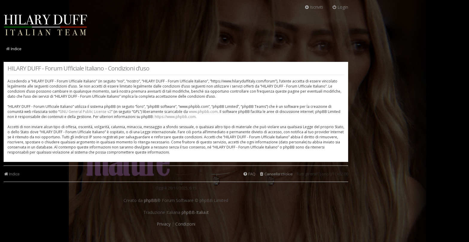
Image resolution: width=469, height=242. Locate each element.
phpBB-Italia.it (195, 212)
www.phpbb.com (203, 111)
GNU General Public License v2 (85, 111)
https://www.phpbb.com (175, 116)
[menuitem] (276, 174)
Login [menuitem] (340, 7)
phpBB (150, 200)
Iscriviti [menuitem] (313, 7)
